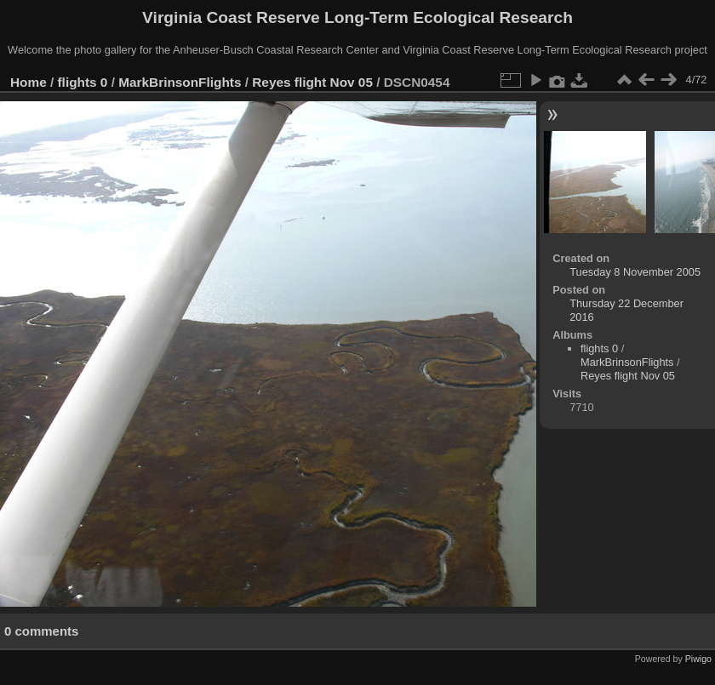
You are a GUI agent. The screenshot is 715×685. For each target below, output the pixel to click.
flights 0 (83, 82)
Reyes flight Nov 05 (312, 82)
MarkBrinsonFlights (179, 82)
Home (28, 82)
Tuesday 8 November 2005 (635, 271)
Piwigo (698, 659)
